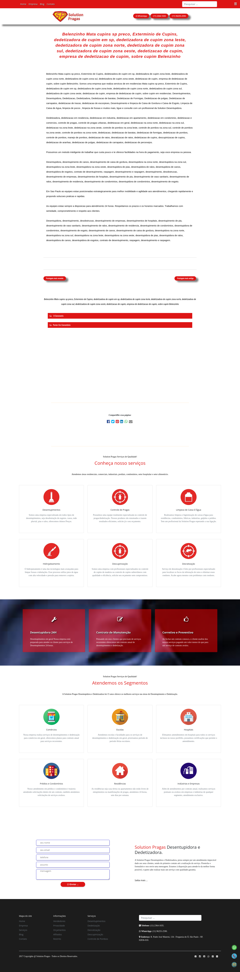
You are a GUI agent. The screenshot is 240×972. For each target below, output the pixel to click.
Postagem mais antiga (185, 278)
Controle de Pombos (98, 938)
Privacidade (59, 925)
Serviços (23, 930)
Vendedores (59, 921)
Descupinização (95, 934)
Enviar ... (73, 884)
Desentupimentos (96, 921)
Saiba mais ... (141, 880)
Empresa (33, 4)
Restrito (57, 938)
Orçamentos (59, 930)
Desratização (94, 930)
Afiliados (57, 934)
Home (23, 4)
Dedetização (94, 925)
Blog (42, 4)
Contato (51, 4)
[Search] (199, 4)
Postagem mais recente (54, 278)
